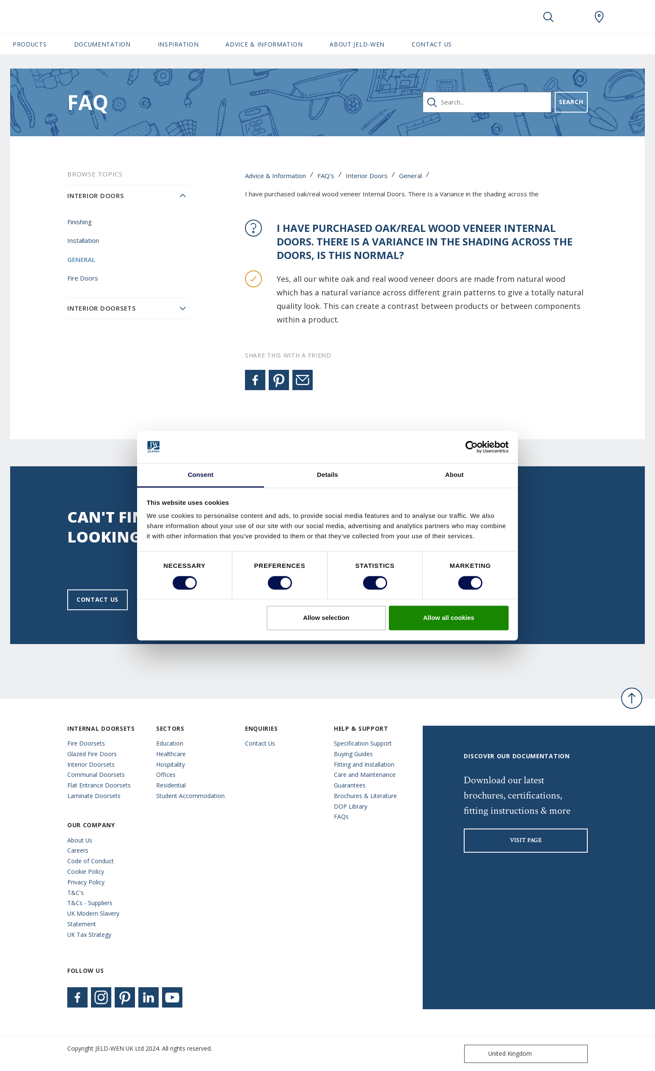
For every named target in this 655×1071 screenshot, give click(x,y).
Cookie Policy (85, 871)
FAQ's (325, 175)
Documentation (102, 44)
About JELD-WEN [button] (357, 44)
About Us (79, 840)
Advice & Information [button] (264, 44)
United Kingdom (500, 1054)
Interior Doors (367, 175)
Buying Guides (353, 754)
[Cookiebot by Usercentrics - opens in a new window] (472, 447)
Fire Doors (82, 278)
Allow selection (326, 618)
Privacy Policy (86, 882)
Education (169, 743)
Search (571, 102)
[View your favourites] (573, 17)
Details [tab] (327, 475)
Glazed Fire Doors (92, 754)
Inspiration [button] (178, 44)
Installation (83, 240)
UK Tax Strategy (89, 935)
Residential (171, 785)
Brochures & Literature (365, 796)
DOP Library (350, 806)
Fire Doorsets (86, 743)
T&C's (75, 893)
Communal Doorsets (96, 775)
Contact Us (432, 44)
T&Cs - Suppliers (90, 903)
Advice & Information (275, 175)
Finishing (79, 222)
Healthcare (171, 754)
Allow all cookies (448, 618)
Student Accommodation (190, 796)
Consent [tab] (201, 475)
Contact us (97, 599)
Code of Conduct (90, 861)
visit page (526, 840)
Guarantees (350, 785)
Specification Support (363, 743)
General (410, 175)
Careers (77, 850)
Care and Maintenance (365, 775)
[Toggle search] (548, 17)
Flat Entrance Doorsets (99, 785)
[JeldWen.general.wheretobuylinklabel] (599, 17)
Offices (166, 775)
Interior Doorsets (101, 308)
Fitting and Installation (364, 764)
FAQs (341, 816)
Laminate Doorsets (94, 796)
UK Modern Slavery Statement (93, 918)
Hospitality (170, 764)
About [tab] (454, 475)
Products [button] (30, 44)
